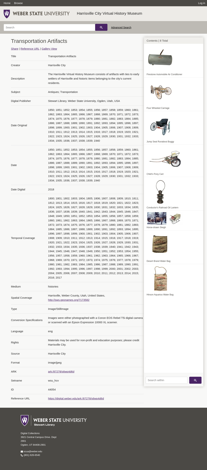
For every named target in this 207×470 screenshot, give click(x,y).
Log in (201, 3)
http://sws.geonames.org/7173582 (68, 299)
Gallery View (49, 48)
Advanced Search (121, 27)
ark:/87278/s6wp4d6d (61, 371)
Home (7, 3)
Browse (18, 3)
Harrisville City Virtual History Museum (109, 13)
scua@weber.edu (31, 451)
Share (14, 48)
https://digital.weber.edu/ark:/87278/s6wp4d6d (76, 398)
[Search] (49, 27)
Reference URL (29, 48)
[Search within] (166, 380)
